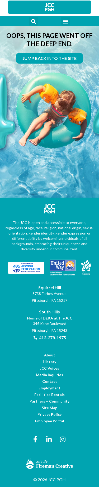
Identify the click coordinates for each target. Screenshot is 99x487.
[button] (33, 21)
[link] (49, 7)
